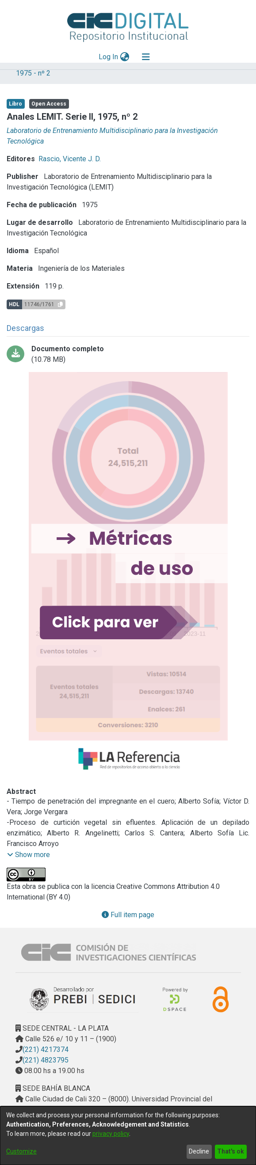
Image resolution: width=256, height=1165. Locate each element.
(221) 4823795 (46, 1060)
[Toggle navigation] (146, 57)
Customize (21, 1151)
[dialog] (128, 1135)
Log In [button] (109, 57)
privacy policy (110, 1133)
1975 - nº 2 (33, 73)
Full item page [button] (128, 915)
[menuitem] (124, 57)
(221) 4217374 (46, 1049)
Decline (199, 1151)
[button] (28, 855)
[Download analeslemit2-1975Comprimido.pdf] (128, 354)
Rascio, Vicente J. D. (69, 159)
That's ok (230, 1151)
